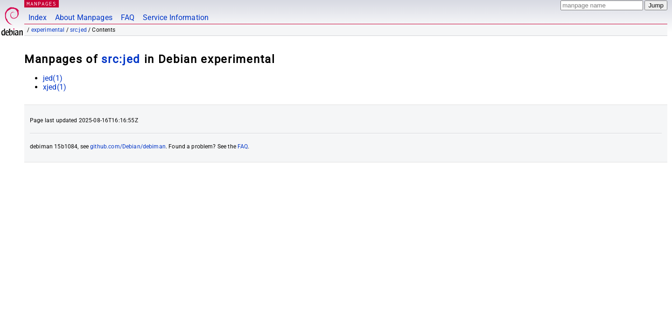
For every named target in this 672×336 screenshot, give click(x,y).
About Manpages (83, 17)
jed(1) (53, 78)
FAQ (127, 17)
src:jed (78, 30)
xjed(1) (54, 87)
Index (37, 17)
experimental (48, 30)
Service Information (176, 17)
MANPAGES (41, 3)
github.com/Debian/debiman (128, 146)
